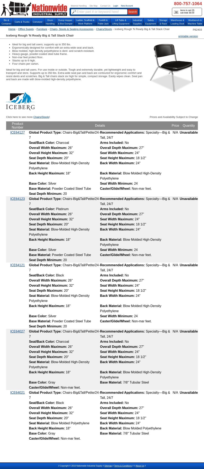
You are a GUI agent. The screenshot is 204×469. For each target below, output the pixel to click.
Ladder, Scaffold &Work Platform (85, 22)
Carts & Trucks (22, 22)
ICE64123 (17, 199)
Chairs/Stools (104, 29)
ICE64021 (17, 392)
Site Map (93, 6)
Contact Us (105, 6)
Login (115, 6)
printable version (188, 36)
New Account (127, 6)
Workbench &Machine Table (195, 22)
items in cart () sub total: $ (184, 11)
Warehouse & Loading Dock (177, 22)
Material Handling (79, 6)
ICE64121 (17, 265)
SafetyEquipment (150, 22)
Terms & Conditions (123, 466)
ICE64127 (17, 132)
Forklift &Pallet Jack (103, 22)
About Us (140, 466)
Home (12, 29)
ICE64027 (17, 331)
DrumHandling (50, 22)
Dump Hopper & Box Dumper (65, 22)
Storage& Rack (163, 22)
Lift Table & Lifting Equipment (120, 22)
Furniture (42, 29)
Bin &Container (6, 22)
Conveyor (37, 22)
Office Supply (26, 29)
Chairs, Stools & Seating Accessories (71, 29)
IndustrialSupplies (137, 22)
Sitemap (108, 466)
